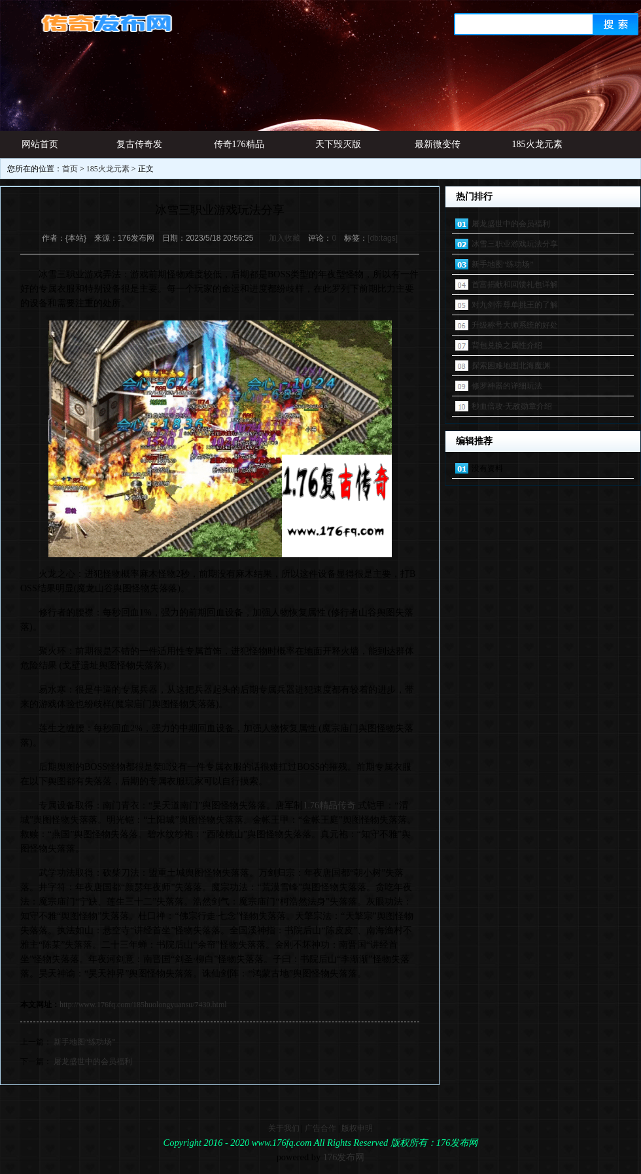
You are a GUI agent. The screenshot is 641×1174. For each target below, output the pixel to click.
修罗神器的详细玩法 (507, 385)
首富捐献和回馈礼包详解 (515, 284)
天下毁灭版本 (338, 148)
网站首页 (40, 144)
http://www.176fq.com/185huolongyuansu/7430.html (143, 1004)
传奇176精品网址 (239, 148)
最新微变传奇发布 (437, 148)
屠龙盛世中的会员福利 (93, 1061)
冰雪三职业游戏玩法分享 (515, 244)
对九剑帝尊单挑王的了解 (515, 304)
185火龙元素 (537, 144)
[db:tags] (383, 238)
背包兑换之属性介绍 (507, 345)
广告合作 (320, 1128)
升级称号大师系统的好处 (515, 325)
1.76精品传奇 (329, 805)
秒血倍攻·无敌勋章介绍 (512, 406)
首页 (70, 168)
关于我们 (284, 1128)
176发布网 (344, 1157)
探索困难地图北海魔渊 (511, 365)
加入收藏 (284, 238)
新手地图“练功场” (85, 1041)
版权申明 (357, 1128)
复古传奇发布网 (139, 148)
